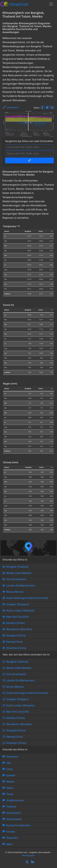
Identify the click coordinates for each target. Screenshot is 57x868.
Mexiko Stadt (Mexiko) (18, 573)
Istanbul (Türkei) (15, 623)
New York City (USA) (17, 616)
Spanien (11, 775)
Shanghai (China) (16, 635)
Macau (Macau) (15, 591)
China (9, 769)
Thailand (11, 806)
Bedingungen (28, 855)
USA (8, 763)
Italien (9, 788)
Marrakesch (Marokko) (19, 629)
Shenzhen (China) (16, 648)
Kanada (10, 831)
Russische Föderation (18, 825)
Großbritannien (15, 800)
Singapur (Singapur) (17, 604)
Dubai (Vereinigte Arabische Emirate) (27, 598)
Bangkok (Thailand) (17, 566)
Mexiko (10, 781)
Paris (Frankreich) (16, 579)
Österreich (12, 838)
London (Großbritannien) (20, 585)
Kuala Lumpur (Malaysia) (20, 610)
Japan (9, 844)
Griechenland (14, 819)
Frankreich (12, 756)
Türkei (9, 794)
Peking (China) (14, 641)
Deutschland (13, 813)
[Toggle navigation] (51, 4)
